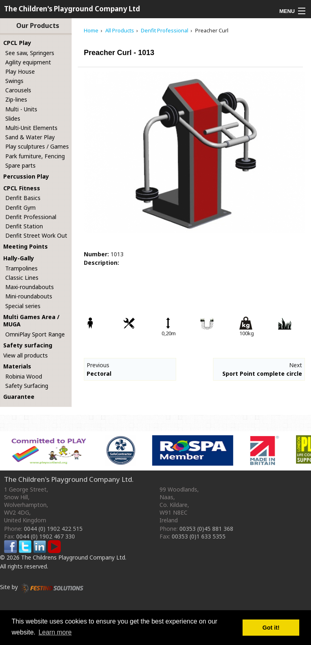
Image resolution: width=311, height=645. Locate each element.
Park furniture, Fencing (35, 156)
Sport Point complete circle (262, 373)
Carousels (18, 90)
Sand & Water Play (30, 137)
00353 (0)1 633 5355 (199, 536)
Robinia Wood (23, 376)
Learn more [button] (55, 632)
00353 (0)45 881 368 (206, 528)
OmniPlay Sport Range (35, 334)
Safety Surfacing (26, 386)
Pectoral (99, 373)
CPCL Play (17, 43)
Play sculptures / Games (37, 146)
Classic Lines (21, 277)
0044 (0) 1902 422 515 (53, 528)
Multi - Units (21, 109)
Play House (20, 71)
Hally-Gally (18, 258)
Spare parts (20, 165)
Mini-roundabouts (28, 296)
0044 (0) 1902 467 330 (45, 536)
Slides (12, 118)
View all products (25, 355)
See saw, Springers (29, 53)
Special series (22, 306)
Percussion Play (26, 176)
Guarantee (18, 396)
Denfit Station (24, 226)
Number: (96, 254)
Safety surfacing (27, 345)
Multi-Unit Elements (31, 128)
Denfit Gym (20, 207)
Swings (14, 81)
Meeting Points (25, 246)
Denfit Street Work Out (36, 235)
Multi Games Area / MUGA (31, 320)
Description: (101, 262)
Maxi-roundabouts (29, 287)
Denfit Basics (22, 198)
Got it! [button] (270, 627)
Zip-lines (16, 99)
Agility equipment (28, 62)
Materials (17, 366)
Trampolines (21, 268)
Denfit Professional (30, 217)
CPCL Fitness (21, 188)
